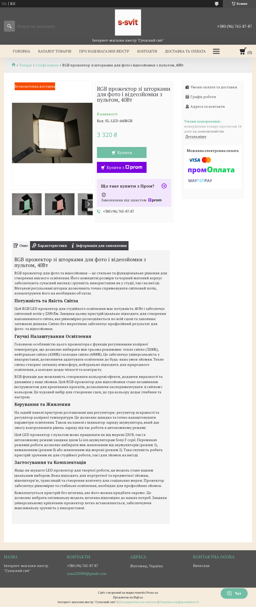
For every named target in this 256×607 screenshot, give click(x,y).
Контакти (147, 51)
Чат (234, 593)
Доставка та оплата (185, 51)
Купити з (124, 167)
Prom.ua (152, 592)
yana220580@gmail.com (86, 573)
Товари (25, 65)
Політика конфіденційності (179, 602)
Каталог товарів (54, 51)
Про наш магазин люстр (104, 51)
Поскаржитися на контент (138, 602)
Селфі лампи (47, 65)
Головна (21, 51)
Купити (124, 152)
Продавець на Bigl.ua (128, 597)
